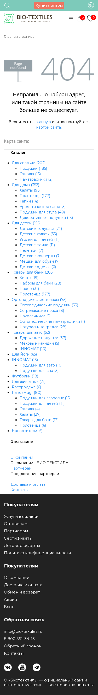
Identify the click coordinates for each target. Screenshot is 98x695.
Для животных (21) (28, 381)
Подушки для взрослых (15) (45, 398)
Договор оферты (22, 545)
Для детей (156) (26, 223)
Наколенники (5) (35, 316)
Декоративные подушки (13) (46, 217)
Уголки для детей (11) (40, 239)
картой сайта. (49, 127)
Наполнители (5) (27, 430)
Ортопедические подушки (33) (49, 305)
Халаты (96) (30, 190)
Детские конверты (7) (40, 256)
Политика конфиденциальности (37, 553)
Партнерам (21, 468)
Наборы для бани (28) (40, 283)
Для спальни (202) (28, 163)
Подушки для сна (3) (39, 370)
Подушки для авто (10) (41, 365)
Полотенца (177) (35, 195)
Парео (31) (29, 288)
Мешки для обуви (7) (40, 261)
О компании (21, 457)
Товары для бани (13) (39, 420)
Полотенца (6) (33, 425)
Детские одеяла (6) (38, 266)
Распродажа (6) (26, 387)
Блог (9, 606)
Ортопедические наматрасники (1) (52, 321)
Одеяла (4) (30, 409)
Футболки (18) (25, 376)
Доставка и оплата (27, 484)
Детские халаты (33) (38, 234)
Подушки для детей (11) (42, 403)
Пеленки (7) (31, 250)
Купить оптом (49, 5)
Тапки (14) (29, 201)
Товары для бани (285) (33, 272)
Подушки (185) (33, 168)
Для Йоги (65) (24, 354)
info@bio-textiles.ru (23, 631)
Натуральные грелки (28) (43, 327)
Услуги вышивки (21, 516)
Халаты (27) (30, 414)
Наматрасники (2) (36, 179)
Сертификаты (18, 538)
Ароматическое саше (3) (43, 206)
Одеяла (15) (30, 174)
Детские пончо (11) (37, 245)
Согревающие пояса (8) (42, 310)
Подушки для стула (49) (42, 212)
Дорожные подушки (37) (43, 338)
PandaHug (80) (26, 392)
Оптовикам (15, 523)
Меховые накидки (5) (39, 343)
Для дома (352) (25, 184)
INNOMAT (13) (25, 359)
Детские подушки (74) (41, 228)
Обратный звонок (22, 646)
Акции (10, 599)
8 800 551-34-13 (19, 638)
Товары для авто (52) (31, 332)
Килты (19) (29, 277)
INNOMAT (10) (33, 348)
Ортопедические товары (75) (39, 299)
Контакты (19, 490)
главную (43, 121)
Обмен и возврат (22, 592)
